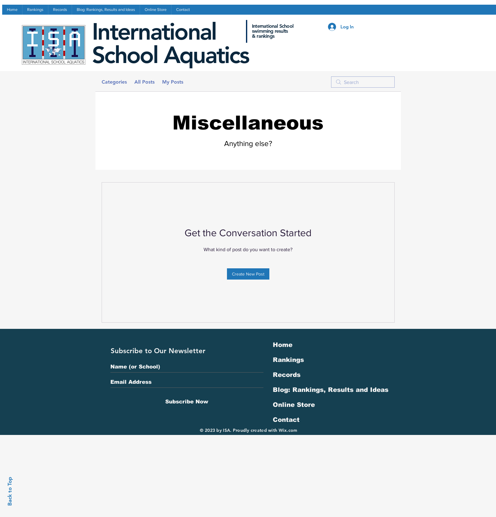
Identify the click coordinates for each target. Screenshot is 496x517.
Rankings (288, 359)
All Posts (144, 82)
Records (287, 374)
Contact (286, 419)
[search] (363, 82)
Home (282, 344)
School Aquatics (170, 55)
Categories (114, 82)
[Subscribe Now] (186, 402)
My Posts (172, 82)
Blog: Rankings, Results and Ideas (330, 389)
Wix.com (288, 430)
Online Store (294, 404)
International (154, 32)
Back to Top (10, 491)
